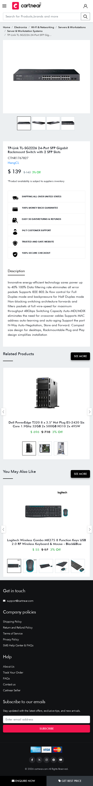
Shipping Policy (12, 623)
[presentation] (3, 412)
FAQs (6, 679)
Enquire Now (23, 780)
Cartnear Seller (11, 691)
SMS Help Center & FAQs (18, 647)
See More (80, 356)
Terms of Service (12, 635)
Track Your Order (13, 673)
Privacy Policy (11, 641)
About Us (8, 668)
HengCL (13, 163)
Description (16, 271)
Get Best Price (69, 780)
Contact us (9, 685)
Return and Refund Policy (17, 629)
